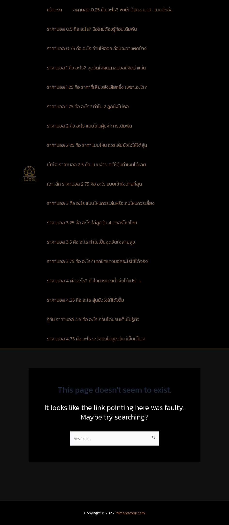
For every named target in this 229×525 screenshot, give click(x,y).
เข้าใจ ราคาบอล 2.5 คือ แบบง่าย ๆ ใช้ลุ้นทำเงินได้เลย (96, 164)
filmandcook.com (130, 513)
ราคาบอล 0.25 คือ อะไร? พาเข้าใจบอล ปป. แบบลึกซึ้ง (123, 9)
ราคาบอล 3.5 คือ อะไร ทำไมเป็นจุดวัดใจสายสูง (91, 242)
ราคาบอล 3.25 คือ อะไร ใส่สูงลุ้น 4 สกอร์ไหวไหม (92, 222)
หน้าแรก (54, 9)
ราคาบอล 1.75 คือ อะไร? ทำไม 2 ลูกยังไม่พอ (88, 106)
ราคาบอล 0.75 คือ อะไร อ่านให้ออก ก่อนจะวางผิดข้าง (97, 48)
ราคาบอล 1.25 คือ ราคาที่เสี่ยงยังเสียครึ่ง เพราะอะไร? (97, 87)
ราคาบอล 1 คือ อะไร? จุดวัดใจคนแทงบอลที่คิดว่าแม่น (96, 67)
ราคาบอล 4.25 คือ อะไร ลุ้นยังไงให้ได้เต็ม (85, 300)
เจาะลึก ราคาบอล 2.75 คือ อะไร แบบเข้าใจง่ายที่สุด (94, 184)
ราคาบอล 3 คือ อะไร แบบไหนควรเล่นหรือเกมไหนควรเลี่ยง (101, 203)
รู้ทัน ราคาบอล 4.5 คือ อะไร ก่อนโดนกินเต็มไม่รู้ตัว (93, 319)
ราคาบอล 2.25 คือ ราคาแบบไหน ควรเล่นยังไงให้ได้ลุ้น (97, 145)
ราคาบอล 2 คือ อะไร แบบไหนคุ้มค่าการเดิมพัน (89, 125)
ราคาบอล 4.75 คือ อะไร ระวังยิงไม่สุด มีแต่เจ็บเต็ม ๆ (96, 338)
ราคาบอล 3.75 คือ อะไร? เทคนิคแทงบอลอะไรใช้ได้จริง (97, 261)
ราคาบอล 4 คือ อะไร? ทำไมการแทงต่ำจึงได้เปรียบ (94, 280)
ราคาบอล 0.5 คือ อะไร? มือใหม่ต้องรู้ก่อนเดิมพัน (92, 29)
